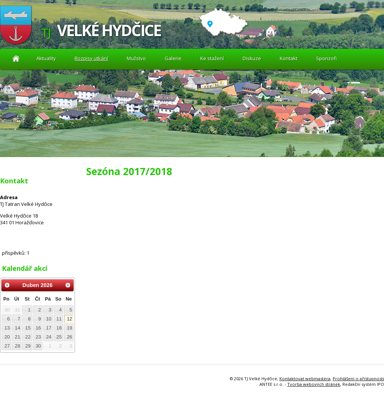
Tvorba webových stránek (313, 384)
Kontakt (288, 58)
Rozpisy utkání (91, 58)
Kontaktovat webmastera (304, 378)
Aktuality (15, 58)
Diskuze (252, 58)
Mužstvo (136, 58)
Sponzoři (326, 58)
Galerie (173, 58)
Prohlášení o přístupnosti (358, 378)
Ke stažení (212, 58)
